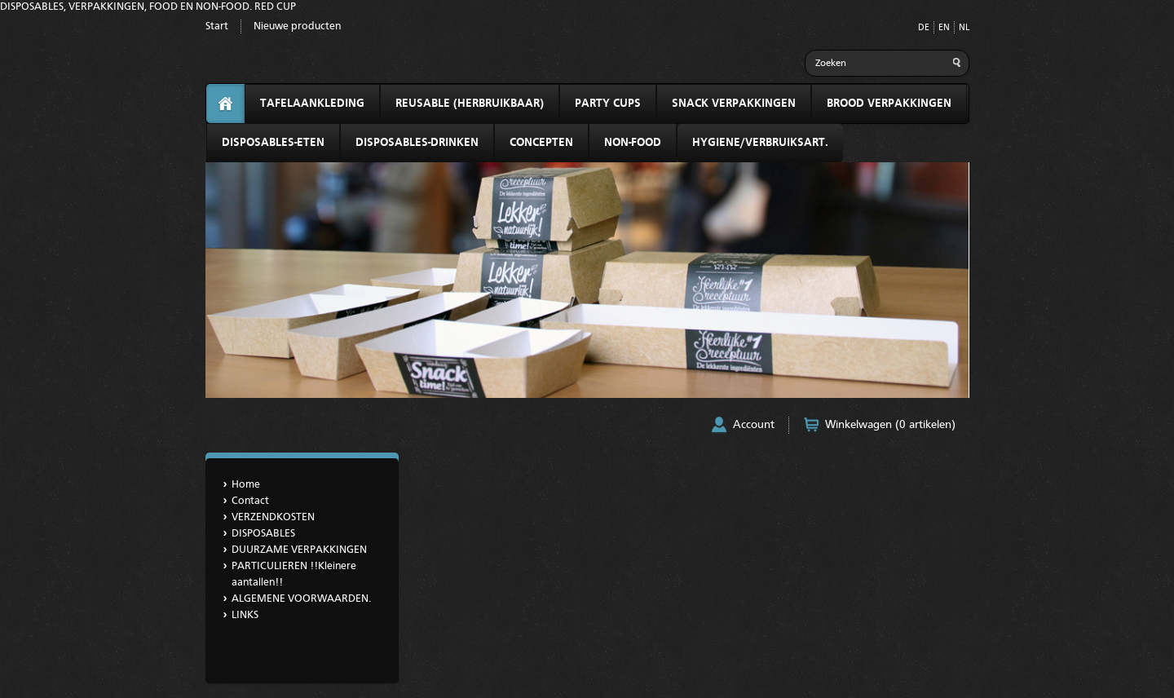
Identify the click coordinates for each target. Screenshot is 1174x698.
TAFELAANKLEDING (312, 103)
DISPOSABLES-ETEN (273, 142)
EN (944, 28)
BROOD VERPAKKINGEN (889, 103)
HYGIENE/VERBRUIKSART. (760, 142)
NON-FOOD (632, 142)
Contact (250, 501)
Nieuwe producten (297, 26)
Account (754, 425)
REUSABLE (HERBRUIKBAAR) (469, 103)
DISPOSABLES (263, 533)
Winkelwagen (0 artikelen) (890, 425)
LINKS (245, 615)
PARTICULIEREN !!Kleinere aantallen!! (294, 574)
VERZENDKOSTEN (273, 517)
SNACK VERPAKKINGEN (734, 103)
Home (246, 484)
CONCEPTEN (541, 142)
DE (923, 28)
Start (216, 26)
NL (964, 28)
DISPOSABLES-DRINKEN (417, 142)
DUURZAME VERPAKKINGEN (299, 550)
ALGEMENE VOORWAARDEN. (301, 599)
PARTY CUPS (608, 103)
